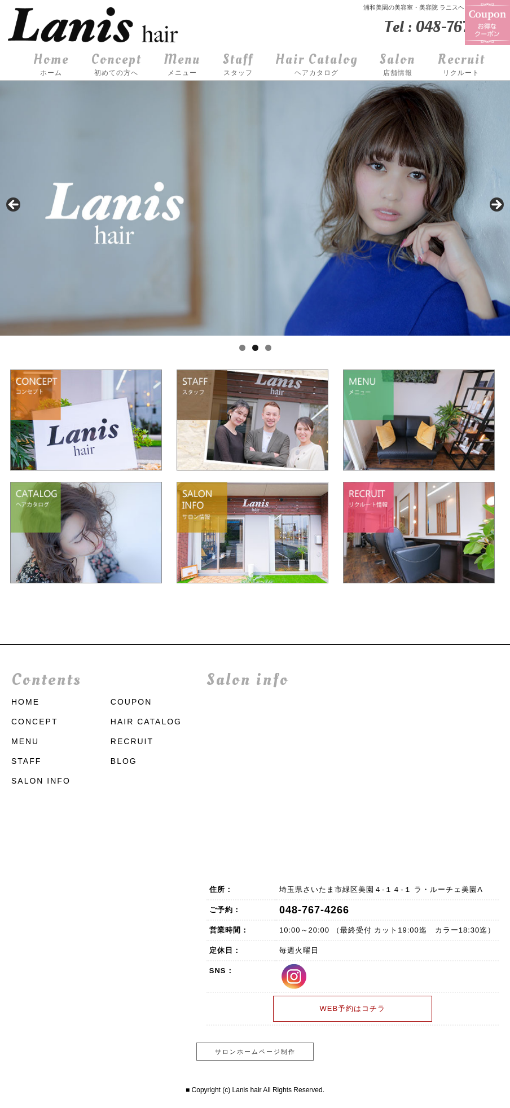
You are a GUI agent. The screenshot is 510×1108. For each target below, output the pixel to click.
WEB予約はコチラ (352, 1008)
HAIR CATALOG (146, 721)
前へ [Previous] (14, 205)
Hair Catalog (316, 65)
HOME (25, 701)
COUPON (131, 701)
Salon (397, 65)
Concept (116, 65)
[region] (255, 208)
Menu (182, 65)
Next (495, 205)
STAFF (26, 761)
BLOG (124, 761)
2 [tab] (255, 348)
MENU (25, 741)
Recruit (461, 65)
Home (51, 65)
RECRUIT (132, 741)
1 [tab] (242, 348)
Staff (238, 65)
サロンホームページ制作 (255, 1051)
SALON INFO (41, 780)
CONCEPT (34, 721)
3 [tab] (268, 348)
